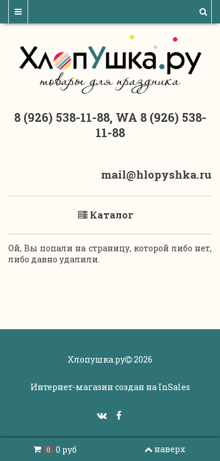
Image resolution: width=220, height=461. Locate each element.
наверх (164, 449)
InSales (174, 386)
